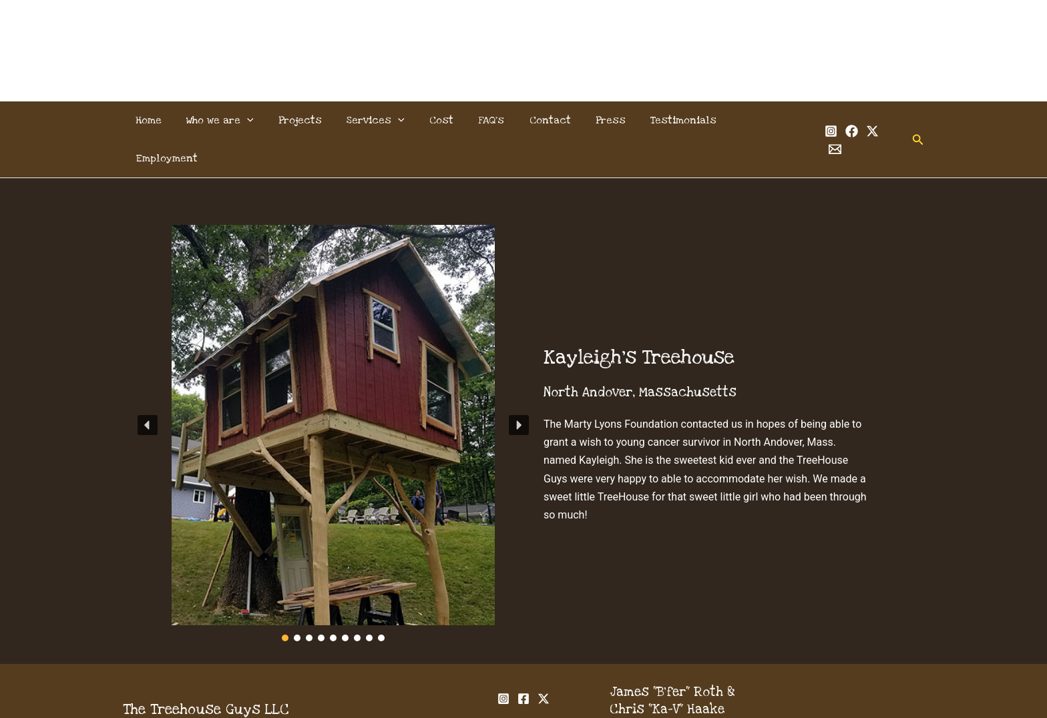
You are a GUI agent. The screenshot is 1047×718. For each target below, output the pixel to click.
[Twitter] (857, 121)
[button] (903, 120)
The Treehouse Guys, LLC (524, 34)
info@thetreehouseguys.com (700, 689)
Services (378, 120)
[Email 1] (877, 121)
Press (599, 120)
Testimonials (669, 120)
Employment (754, 120)
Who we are (229, 120)
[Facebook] (836, 121)
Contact (542, 120)
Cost (441, 120)
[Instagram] (815, 121)
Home (161, 120)
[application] (256, 120)
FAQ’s (487, 120)
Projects (306, 120)
